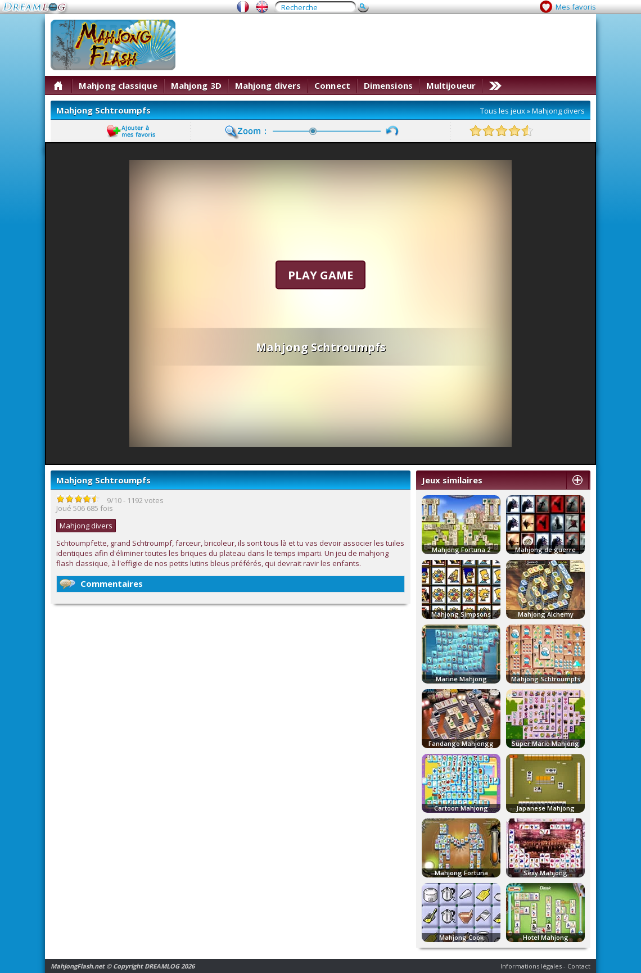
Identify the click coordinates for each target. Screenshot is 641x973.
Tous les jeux (502, 111)
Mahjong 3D (196, 85)
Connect (332, 85)
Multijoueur (451, 85)
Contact (578, 966)
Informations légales (531, 966)
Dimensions (388, 85)
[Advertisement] (553, 55)
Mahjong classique (118, 85)
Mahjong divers (268, 85)
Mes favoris (576, 7)
